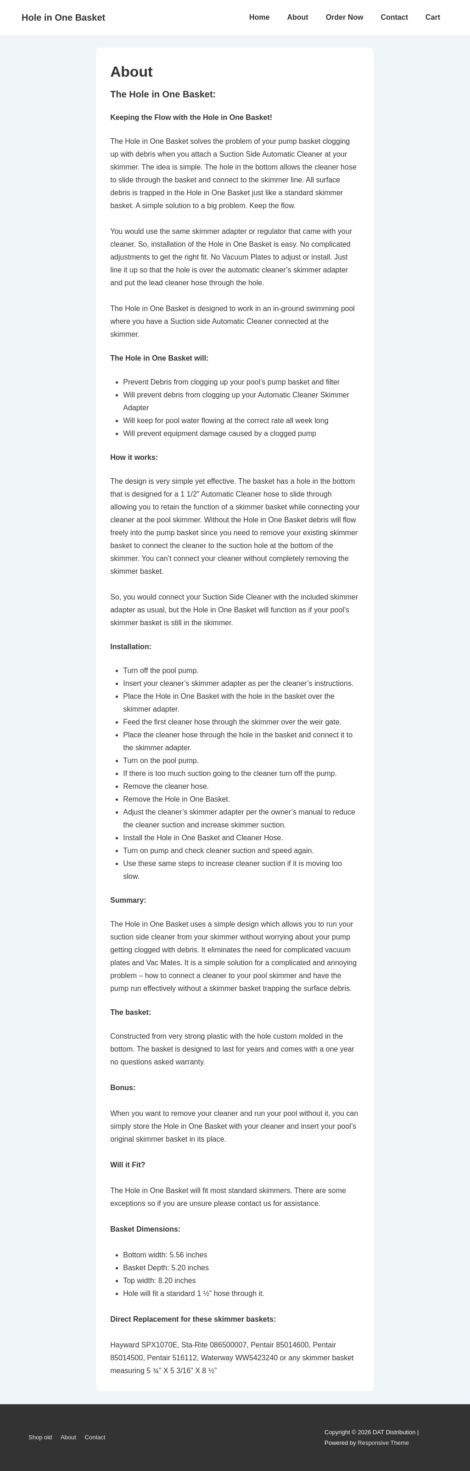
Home (259, 17)
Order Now (345, 17)
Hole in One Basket (63, 17)
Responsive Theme (383, 1442)
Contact (394, 17)
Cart (432, 17)
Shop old (40, 1437)
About (297, 17)
